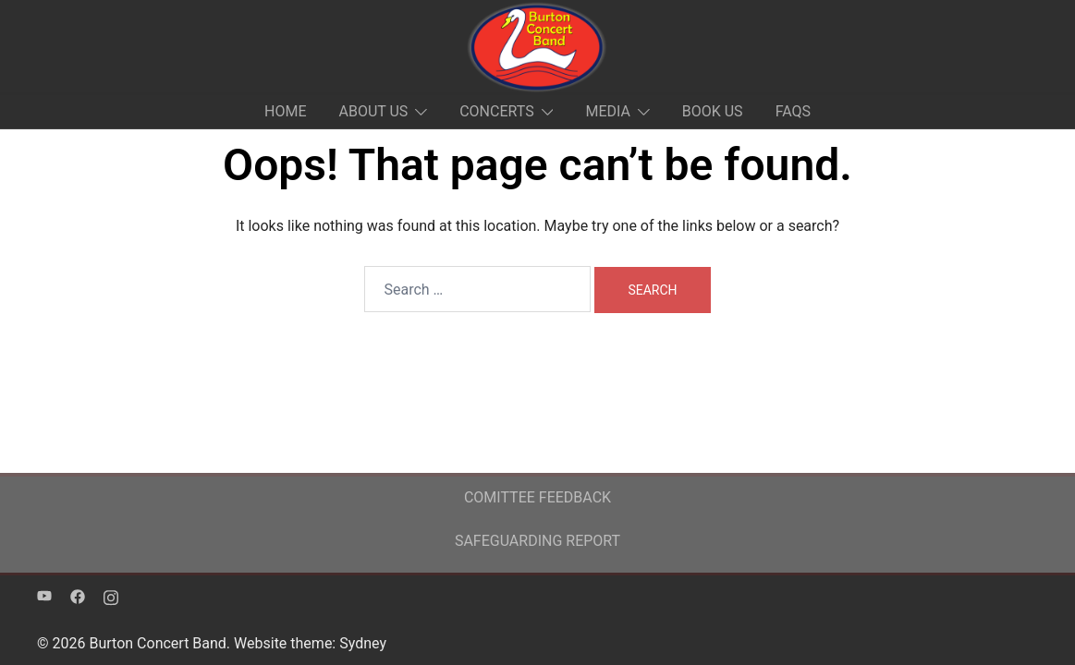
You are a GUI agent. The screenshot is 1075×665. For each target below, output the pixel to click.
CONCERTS (496, 111)
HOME (285, 111)
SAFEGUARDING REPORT (537, 541)
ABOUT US (373, 111)
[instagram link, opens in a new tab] (111, 595)
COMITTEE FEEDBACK (537, 497)
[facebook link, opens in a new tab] (77, 595)
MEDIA (607, 111)
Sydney (362, 643)
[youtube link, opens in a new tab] (44, 595)
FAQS (793, 111)
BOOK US (712, 111)
